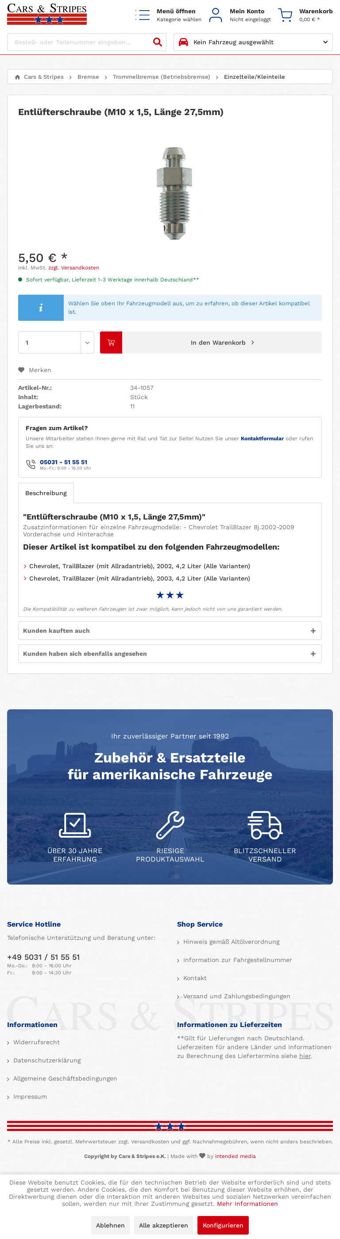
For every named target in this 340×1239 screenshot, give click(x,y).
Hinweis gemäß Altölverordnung (230, 941)
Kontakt (194, 977)
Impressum (29, 1096)
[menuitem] (168, 14)
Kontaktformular (262, 438)
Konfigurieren (223, 1225)
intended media (235, 1156)
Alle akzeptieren (163, 1225)
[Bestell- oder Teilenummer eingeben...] (86, 42)
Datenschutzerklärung (46, 1060)
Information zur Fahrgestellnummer (236, 959)
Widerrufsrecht (35, 1042)
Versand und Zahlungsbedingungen (235, 996)
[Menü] (168, 14)
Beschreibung (46, 492)
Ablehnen (110, 1225)
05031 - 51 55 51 (63, 462)
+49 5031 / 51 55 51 (43, 957)
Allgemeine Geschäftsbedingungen (64, 1078)
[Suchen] (157, 42)
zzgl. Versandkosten (73, 268)
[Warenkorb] (305, 14)
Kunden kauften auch (56, 630)
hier (305, 1055)
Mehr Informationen (247, 1203)
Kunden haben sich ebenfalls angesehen (85, 653)
